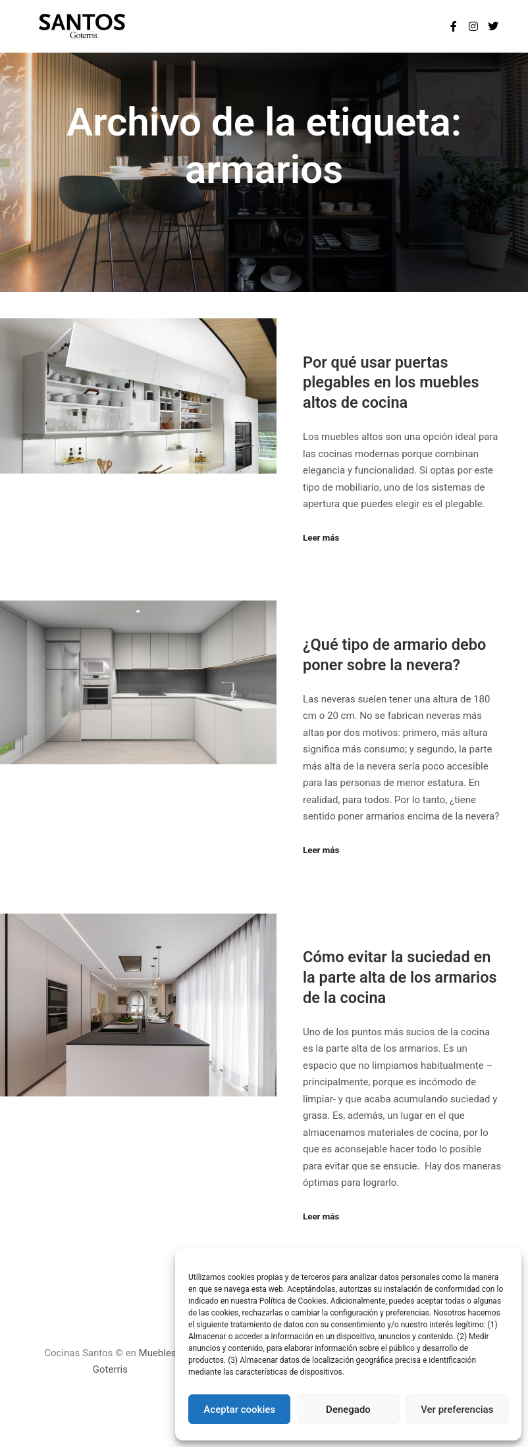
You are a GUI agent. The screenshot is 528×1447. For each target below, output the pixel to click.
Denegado (348, 1409)
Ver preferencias (457, 1409)
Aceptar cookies (239, 1409)
